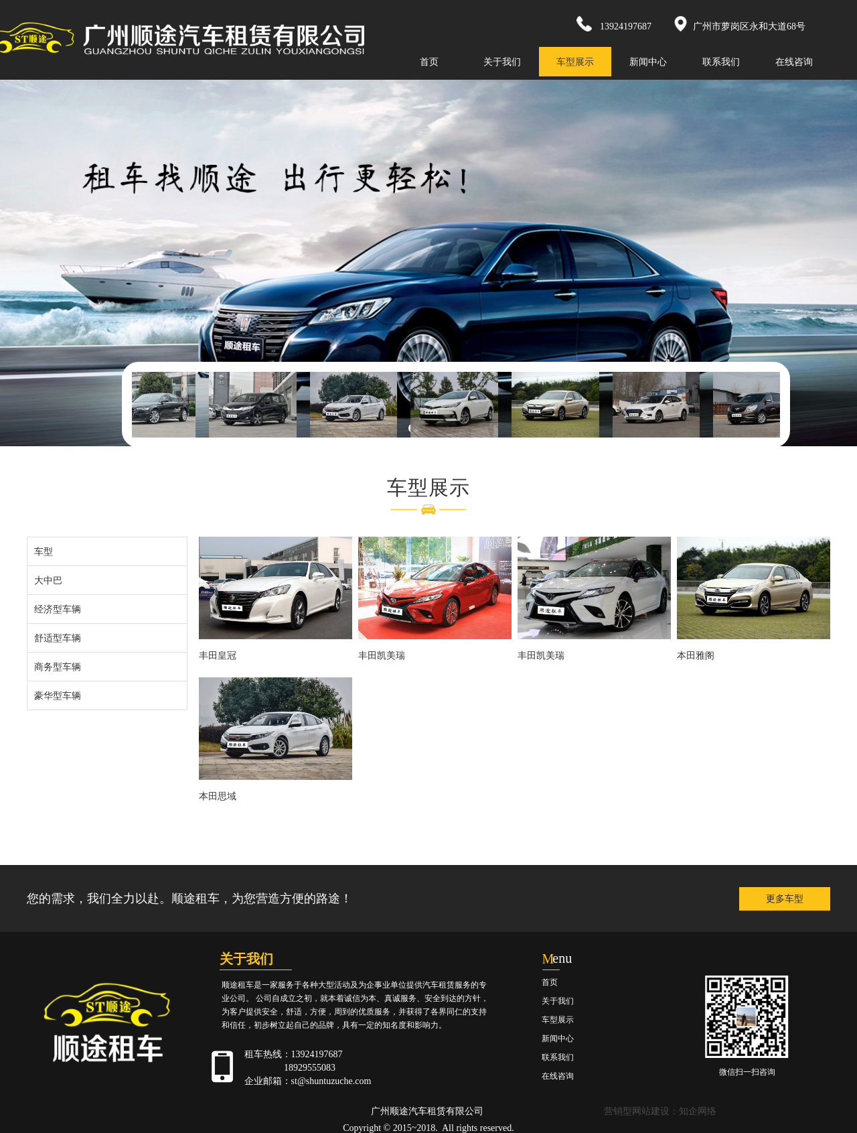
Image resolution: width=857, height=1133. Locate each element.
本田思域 (217, 796)
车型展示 (575, 61)
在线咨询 (794, 61)
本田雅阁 (695, 655)
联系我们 (721, 61)
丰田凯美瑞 (381, 655)
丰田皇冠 (217, 655)
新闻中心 (648, 61)
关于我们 (502, 61)
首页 (429, 61)
